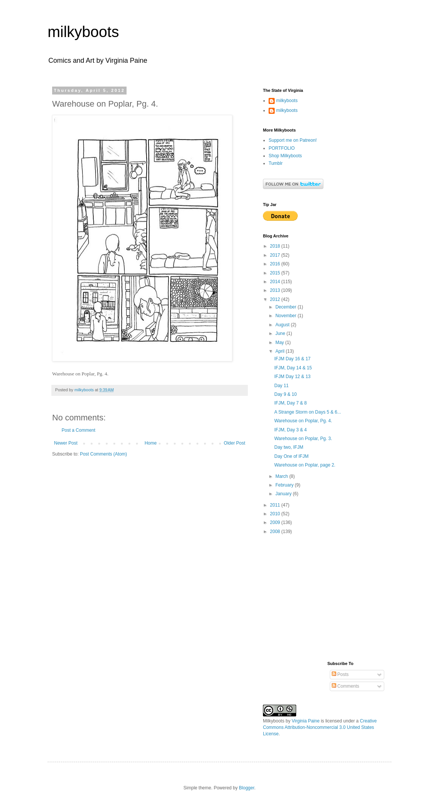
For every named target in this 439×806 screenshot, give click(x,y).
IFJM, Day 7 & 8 (290, 403)
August (283, 324)
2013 (275, 290)
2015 (275, 273)
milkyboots (83, 31)
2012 (275, 299)
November (286, 315)
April (280, 351)
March (282, 476)
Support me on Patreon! (293, 140)
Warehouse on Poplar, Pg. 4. (303, 420)
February (285, 485)
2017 (275, 255)
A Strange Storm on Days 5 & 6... (307, 412)
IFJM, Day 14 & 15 (293, 367)
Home (151, 443)
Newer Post (65, 443)
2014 (275, 281)
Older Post (234, 443)
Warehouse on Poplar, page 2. (304, 465)
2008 (275, 531)
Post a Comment (78, 430)
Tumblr (276, 163)
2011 (275, 505)
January (284, 493)
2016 (275, 264)
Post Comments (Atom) (103, 454)
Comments (345, 686)
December (286, 307)
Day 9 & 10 (285, 394)
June (280, 333)
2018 (275, 246)
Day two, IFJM (288, 447)
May (280, 342)
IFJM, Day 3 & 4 (290, 429)
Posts (340, 674)
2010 (275, 513)
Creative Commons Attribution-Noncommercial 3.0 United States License (320, 727)
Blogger (246, 787)
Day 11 (281, 385)
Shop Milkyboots (285, 155)
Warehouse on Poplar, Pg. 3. (303, 438)
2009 (275, 522)
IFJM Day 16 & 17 (292, 358)
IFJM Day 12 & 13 (292, 376)
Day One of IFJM (291, 456)
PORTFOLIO (282, 148)
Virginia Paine (306, 721)
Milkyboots (273, 721)
